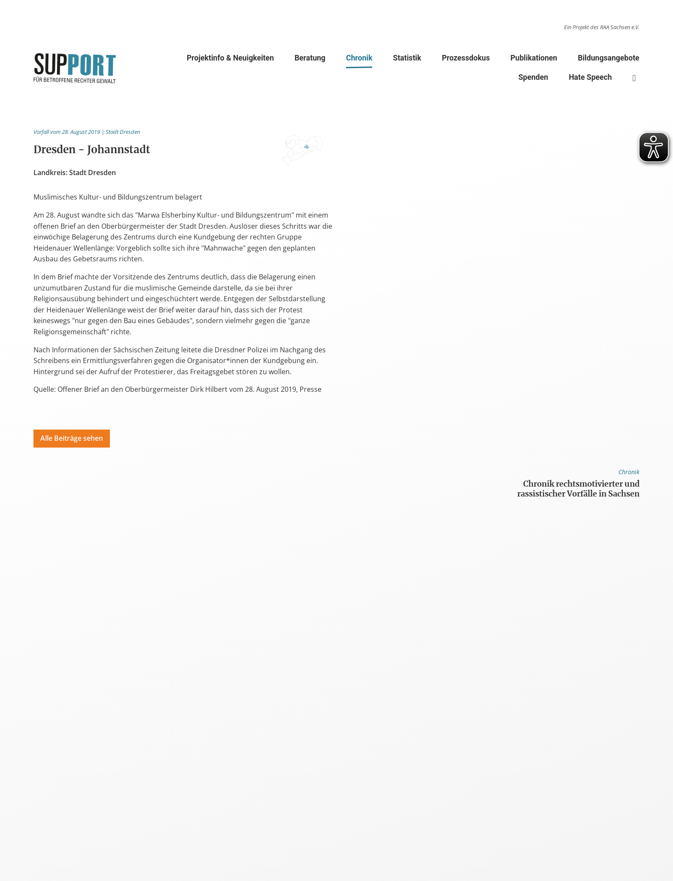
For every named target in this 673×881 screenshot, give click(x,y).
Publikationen (533, 58)
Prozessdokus (466, 58)
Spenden (533, 77)
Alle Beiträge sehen (71, 438)
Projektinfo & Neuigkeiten (230, 58)
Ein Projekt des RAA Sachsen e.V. (602, 27)
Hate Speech (590, 77)
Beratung (309, 58)
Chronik (359, 60)
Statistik (407, 58)
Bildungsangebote (608, 58)
